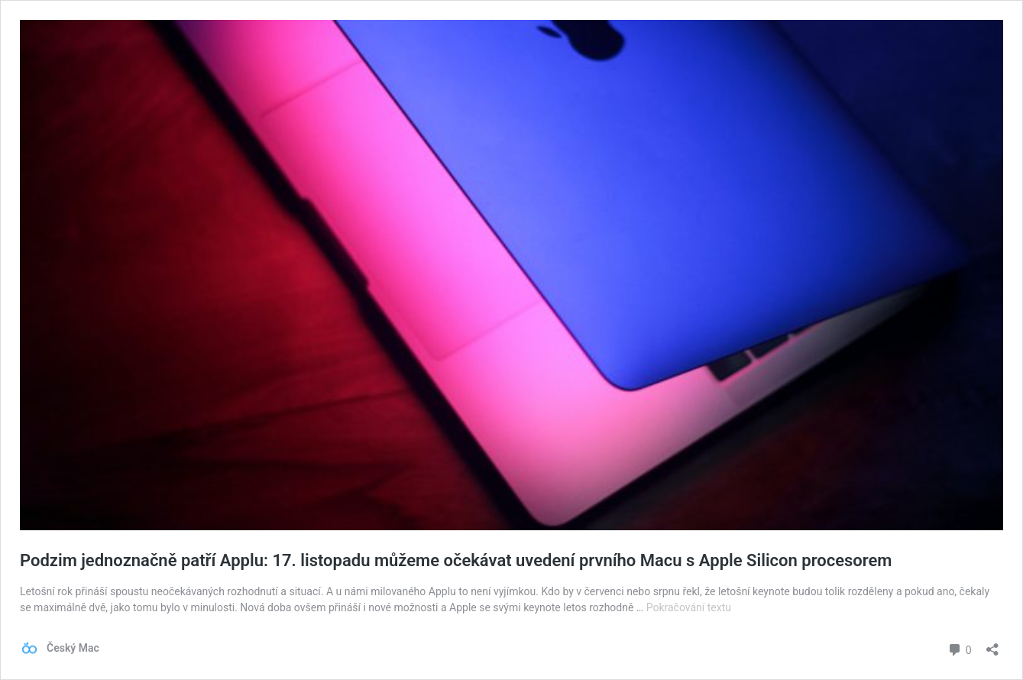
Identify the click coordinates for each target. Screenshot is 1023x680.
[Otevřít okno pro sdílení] (992, 644)
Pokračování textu (688, 607)
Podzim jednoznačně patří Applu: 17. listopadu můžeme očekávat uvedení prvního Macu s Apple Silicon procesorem (456, 560)
